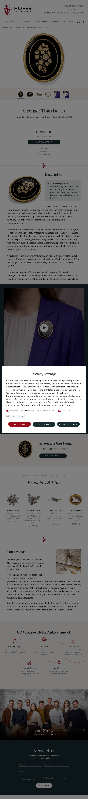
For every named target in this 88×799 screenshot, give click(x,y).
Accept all (19, 424)
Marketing (29, 411)
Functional (66, 411)
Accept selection (68, 424)
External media (47, 411)
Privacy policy (64, 405)
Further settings (14, 416)
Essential (14, 411)
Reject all (44, 424)
